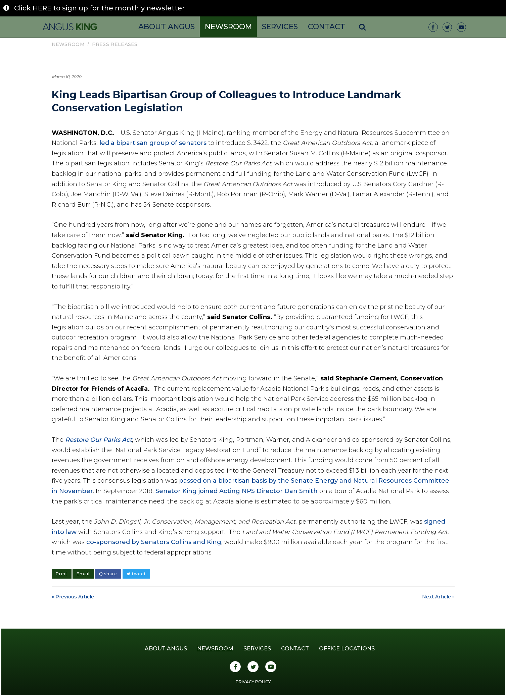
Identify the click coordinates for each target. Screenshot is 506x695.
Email (83, 573)
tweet (136, 573)
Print (61, 573)
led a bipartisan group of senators (152, 143)
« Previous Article (73, 597)
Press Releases (115, 44)
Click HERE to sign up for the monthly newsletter (99, 8)
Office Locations (347, 648)
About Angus (166, 26)
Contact (326, 26)
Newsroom (228, 26)
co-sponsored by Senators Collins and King (153, 542)
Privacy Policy (253, 681)
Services (280, 26)
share (108, 573)
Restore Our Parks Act (98, 439)
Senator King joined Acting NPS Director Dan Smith (236, 491)
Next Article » (438, 597)
